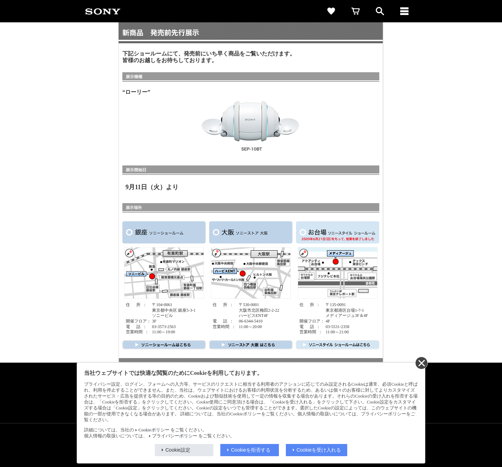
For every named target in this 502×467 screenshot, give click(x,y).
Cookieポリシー (153, 430)
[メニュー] (404, 11)
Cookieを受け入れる (319, 450)
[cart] (355, 11)
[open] (380, 11)
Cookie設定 (178, 450)
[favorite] (331, 11)
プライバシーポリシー (174, 435)
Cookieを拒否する (251, 450)
